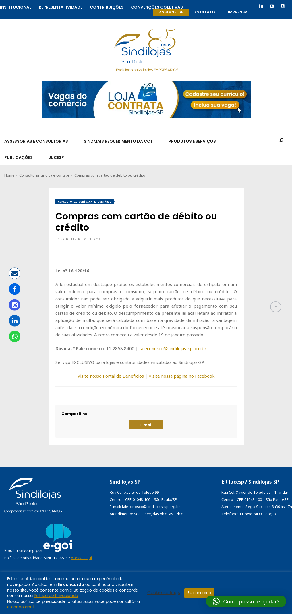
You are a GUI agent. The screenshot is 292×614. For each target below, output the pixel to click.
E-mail (146, 424)
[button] (246, 601)
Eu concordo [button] (199, 593)
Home (9, 175)
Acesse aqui (81, 557)
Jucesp (56, 157)
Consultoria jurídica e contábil (44, 175)
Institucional (15, 6)
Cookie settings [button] (163, 593)
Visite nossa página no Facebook (182, 376)
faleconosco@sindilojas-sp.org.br (172, 348)
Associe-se (171, 12)
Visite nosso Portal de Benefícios (111, 376)
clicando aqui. (20, 607)
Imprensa (237, 12)
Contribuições (106, 6)
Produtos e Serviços (192, 141)
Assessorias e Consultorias (36, 141)
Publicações (18, 157)
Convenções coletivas (157, 6)
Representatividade (60, 6)
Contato (205, 12)
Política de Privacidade (56, 595)
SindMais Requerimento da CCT (118, 141)
